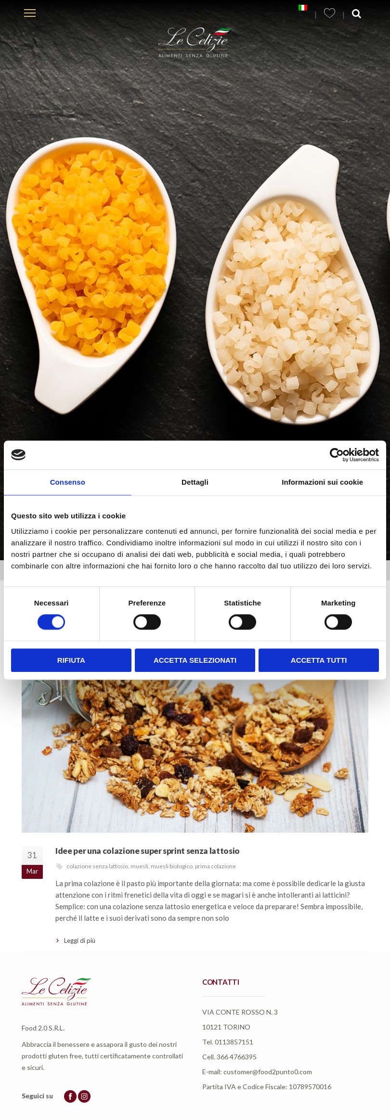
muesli (139, 866)
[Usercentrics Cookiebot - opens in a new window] (337, 455)
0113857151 (234, 1042)
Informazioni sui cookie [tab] (322, 482)
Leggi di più (79, 940)
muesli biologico (172, 866)
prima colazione (215, 866)
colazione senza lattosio (97, 866)
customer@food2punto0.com (267, 1072)
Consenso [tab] (67, 482)
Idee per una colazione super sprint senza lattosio (147, 851)
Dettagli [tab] (195, 482)
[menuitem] (303, 8)
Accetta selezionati (195, 660)
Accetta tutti (319, 660)
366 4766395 (237, 1057)
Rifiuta (71, 660)
